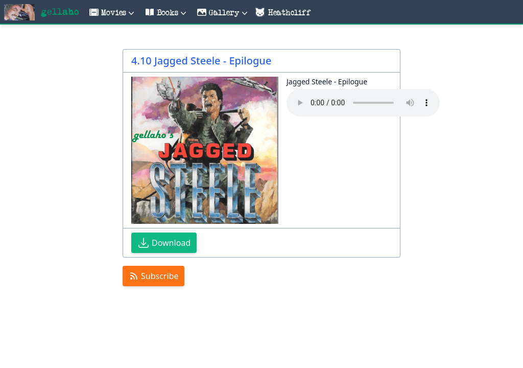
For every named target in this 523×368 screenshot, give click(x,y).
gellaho (60, 12)
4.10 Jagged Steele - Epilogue (201, 60)
